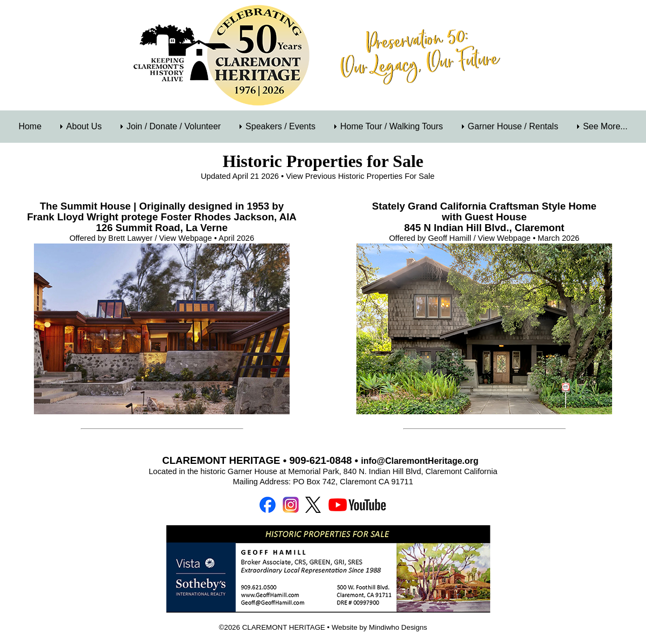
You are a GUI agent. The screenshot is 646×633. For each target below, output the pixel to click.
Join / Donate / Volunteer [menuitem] (174, 126)
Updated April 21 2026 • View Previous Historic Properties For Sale (317, 176)
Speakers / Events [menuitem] (280, 126)
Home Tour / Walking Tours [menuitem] (391, 126)
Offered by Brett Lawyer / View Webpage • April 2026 (161, 238)
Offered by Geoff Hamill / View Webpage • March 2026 (484, 238)
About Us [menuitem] (84, 126)
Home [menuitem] (29, 126)
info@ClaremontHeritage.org (420, 460)
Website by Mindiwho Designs (379, 627)
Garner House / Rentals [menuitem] (513, 126)
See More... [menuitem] (605, 126)
